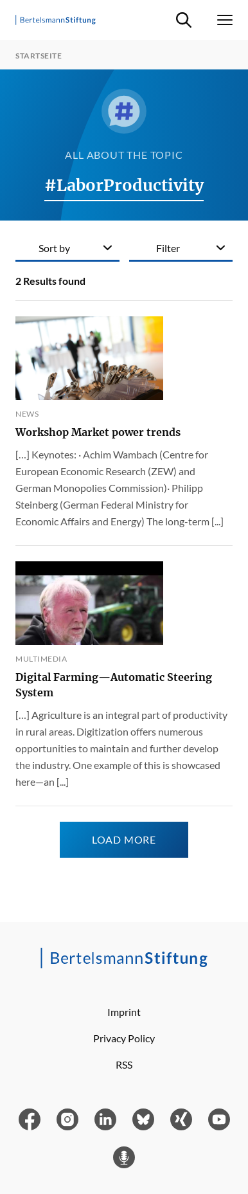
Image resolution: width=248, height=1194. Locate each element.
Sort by (54, 248)
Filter (168, 248)
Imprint (124, 1012)
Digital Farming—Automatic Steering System (113, 685)
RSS (124, 1064)
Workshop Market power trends (98, 432)
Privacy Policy (124, 1038)
